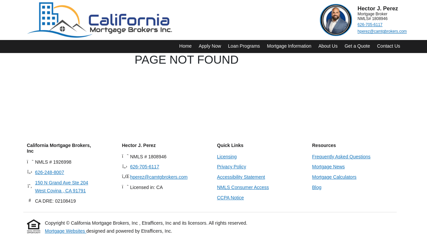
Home (185, 46)
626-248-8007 (49, 172)
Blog (317, 187)
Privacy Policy (231, 166)
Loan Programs (244, 46)
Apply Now (210, 46)
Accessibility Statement (241, 177)
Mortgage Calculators (334, 177)
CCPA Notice (230, 197)
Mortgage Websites (65, 231)
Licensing (227, 156)
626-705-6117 (369, 25)
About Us (328, 46)
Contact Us (388, 46)
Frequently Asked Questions (341, 156)
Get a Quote (357, 46)
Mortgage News (328, 166)
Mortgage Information (289, 46)
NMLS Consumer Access (243, 187)
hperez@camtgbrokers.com (382, 31)
